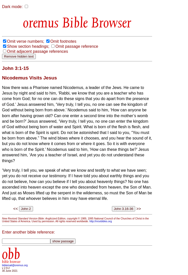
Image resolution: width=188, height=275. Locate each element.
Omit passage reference (76, 46)
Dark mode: (12, 7)
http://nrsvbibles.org (100, 221)
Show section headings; (28, 46)
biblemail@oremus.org (15, 265)
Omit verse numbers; (25, 41)
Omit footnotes (63, 41)
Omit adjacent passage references (37, 51)
